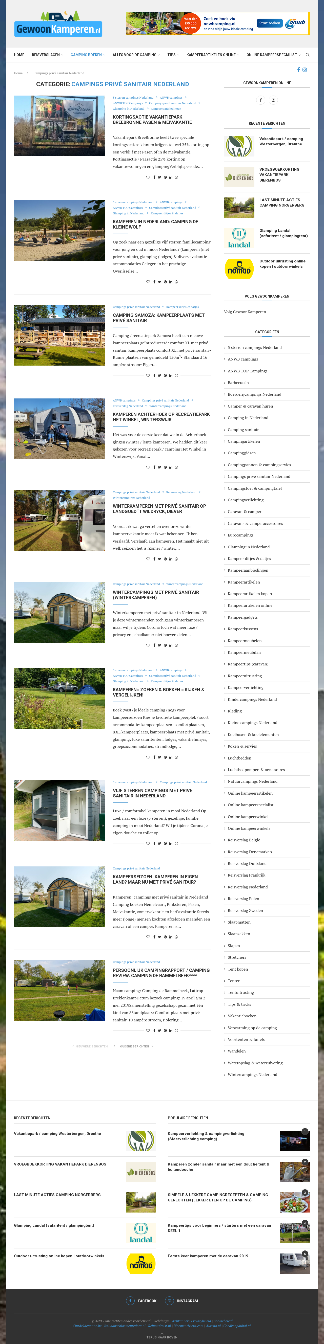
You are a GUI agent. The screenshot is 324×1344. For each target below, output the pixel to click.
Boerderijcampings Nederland (254, 394)
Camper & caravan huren (250, 406)
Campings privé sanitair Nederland (176, 103)
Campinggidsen (242, 453)
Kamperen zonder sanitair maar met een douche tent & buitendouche (220, 1167)
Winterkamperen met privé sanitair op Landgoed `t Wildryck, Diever (159, 508)
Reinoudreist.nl (159, 1325)
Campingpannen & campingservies (259, 464)
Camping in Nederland (248, 417)
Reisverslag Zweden (245, 910)
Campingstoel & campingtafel (255, 488)
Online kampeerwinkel (248, 816)
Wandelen (237, 1051)
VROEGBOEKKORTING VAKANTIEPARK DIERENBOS (279, 175)
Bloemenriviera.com (189, 1325)
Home (19, 55)
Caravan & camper (244, 511)
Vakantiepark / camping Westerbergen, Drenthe (282, 142)
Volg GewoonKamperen (245, 312)
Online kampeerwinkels (249, 828)
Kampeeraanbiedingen (169, 109)
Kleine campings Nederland (252, 722)
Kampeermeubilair (244, 652)
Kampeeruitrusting (245, 676)
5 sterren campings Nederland (135, 98)
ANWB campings (175, 98)
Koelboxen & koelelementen (253, 734)
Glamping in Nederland (130, 109)
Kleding (235, 711)
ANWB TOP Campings (129, 103)
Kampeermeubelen (245, 640)
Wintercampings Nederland (172, 406)
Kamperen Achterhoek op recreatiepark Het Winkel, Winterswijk (161, 417)
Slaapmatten (239, 922)
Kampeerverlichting (246, 687)
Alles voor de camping (134, 55)
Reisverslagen (46, 55)
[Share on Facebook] (154, 177)
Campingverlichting (246, 500)
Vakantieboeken (242, 1016)
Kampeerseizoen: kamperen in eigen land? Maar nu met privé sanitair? (155, 885)
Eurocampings (241, 535)
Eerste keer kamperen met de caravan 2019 (210, 1256)
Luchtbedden (239, 758)
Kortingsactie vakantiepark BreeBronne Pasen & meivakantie (152, 119)
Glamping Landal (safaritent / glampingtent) (275, 236)
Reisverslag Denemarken (250, 852)
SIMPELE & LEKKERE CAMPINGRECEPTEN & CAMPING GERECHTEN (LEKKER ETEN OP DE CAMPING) (218, 1198)
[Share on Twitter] (159, 177)
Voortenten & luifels (246, 1039)
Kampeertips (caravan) (248, 664)
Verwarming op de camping (252, 1028)
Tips (171, 55)
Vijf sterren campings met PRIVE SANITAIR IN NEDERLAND (152, 798)
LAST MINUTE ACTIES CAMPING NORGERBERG (282, 203)
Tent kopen (238, 969)
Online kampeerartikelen (250, 793)
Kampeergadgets (243, 617)
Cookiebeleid (223, 1320)
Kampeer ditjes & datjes (170, 213)
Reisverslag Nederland (129, 406)
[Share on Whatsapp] (176, 177)
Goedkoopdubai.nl (237, 1325)
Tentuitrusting (241, 992)
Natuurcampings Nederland (252, 781)
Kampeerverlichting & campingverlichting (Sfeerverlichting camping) (207, 1136)
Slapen (234, 945)
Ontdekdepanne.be (87, 1325)
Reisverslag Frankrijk (246, 875)
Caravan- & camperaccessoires (255, 523)
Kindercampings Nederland (252, 699)
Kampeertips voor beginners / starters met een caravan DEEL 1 (213, 1228)
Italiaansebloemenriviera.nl (125, 1325)
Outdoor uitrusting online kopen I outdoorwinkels (283, 264)
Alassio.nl (213, 1325)
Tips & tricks (239, 1004)
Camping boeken (86, 55)
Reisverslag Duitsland (247, 863)
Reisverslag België (244, 840)
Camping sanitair (243, 429)
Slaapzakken (239, 933)
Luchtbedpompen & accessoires (256, 769)
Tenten (234, 980)
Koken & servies (242, 746)
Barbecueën (238, 382)
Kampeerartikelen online (211, 55)
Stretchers (237, 957)
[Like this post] (148, 177)
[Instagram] (304, 69)
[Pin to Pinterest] (165, 177)
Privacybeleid (201, 1320)
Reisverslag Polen (243, 898)
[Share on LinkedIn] (170, 177)
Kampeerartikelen (244, 582)
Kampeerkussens (243, 629)
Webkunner (180, 1320)
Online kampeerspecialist (272, 55)
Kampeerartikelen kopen (250, 593)
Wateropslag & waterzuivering (255, 1063)
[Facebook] (298, 69)
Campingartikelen (244, 441)
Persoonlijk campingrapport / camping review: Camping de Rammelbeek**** (161, 978)
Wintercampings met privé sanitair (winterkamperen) (156, 595)
